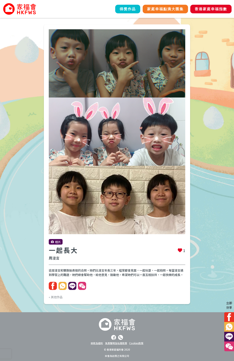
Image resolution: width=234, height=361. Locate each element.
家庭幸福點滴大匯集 (163, 9)
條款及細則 (97, 343)
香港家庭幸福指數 (210, 9)
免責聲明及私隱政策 (116, 343)
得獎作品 (125, 9)
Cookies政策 (136, 343)
